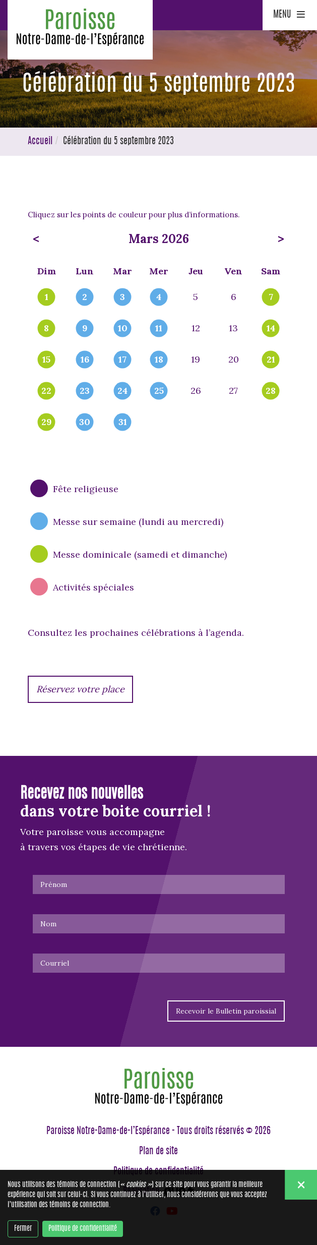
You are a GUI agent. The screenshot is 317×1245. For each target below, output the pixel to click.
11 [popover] (158, 329)
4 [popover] (158, 297)
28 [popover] (271, 391)
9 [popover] (85, 329)
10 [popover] (123, 329)
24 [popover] (122, 391)
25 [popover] (159, 391)
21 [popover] (271, 360)
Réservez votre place (80, 689)
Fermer (23, 1228)
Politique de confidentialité (82, 1228)
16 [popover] (85, 360)
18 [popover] (159, 360)
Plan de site (158, 1151)
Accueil (40, 141)
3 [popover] (122, 297)
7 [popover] (271, 297)
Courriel (54, 963)
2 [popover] (84, 297)
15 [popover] (46, 360)
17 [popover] (122, 360)
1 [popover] (46, 297)
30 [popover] (84, 423)
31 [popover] (122, 423)
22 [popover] (46, 391)
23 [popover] (85, 391)
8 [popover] (46, 329)
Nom (48, 923)
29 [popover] (46, 423)
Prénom (53, 884)
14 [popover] (271, 329)
